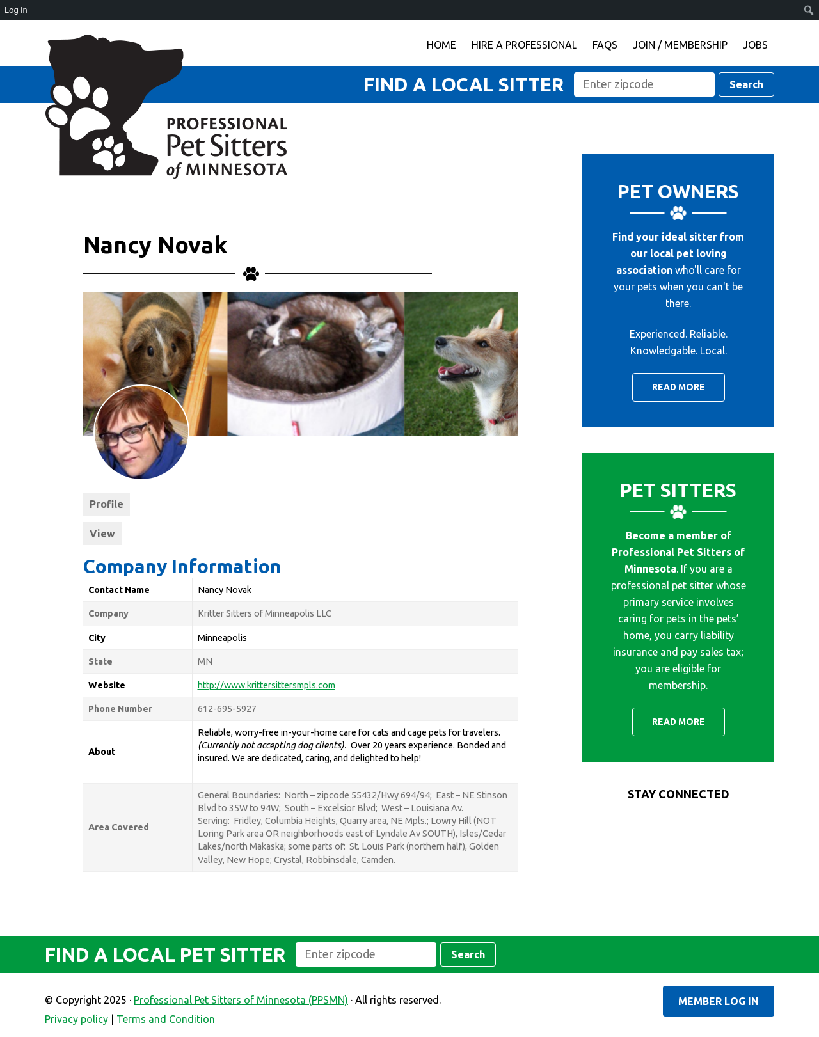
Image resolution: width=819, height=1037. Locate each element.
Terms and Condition (165, 1019)
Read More (678, 387)
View (102, 533)
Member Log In (718, 1001)
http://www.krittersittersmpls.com (266, 685)
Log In (16, 10)
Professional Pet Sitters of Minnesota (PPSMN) (166, 106)
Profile (106, 504)
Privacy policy (76, 1019)
